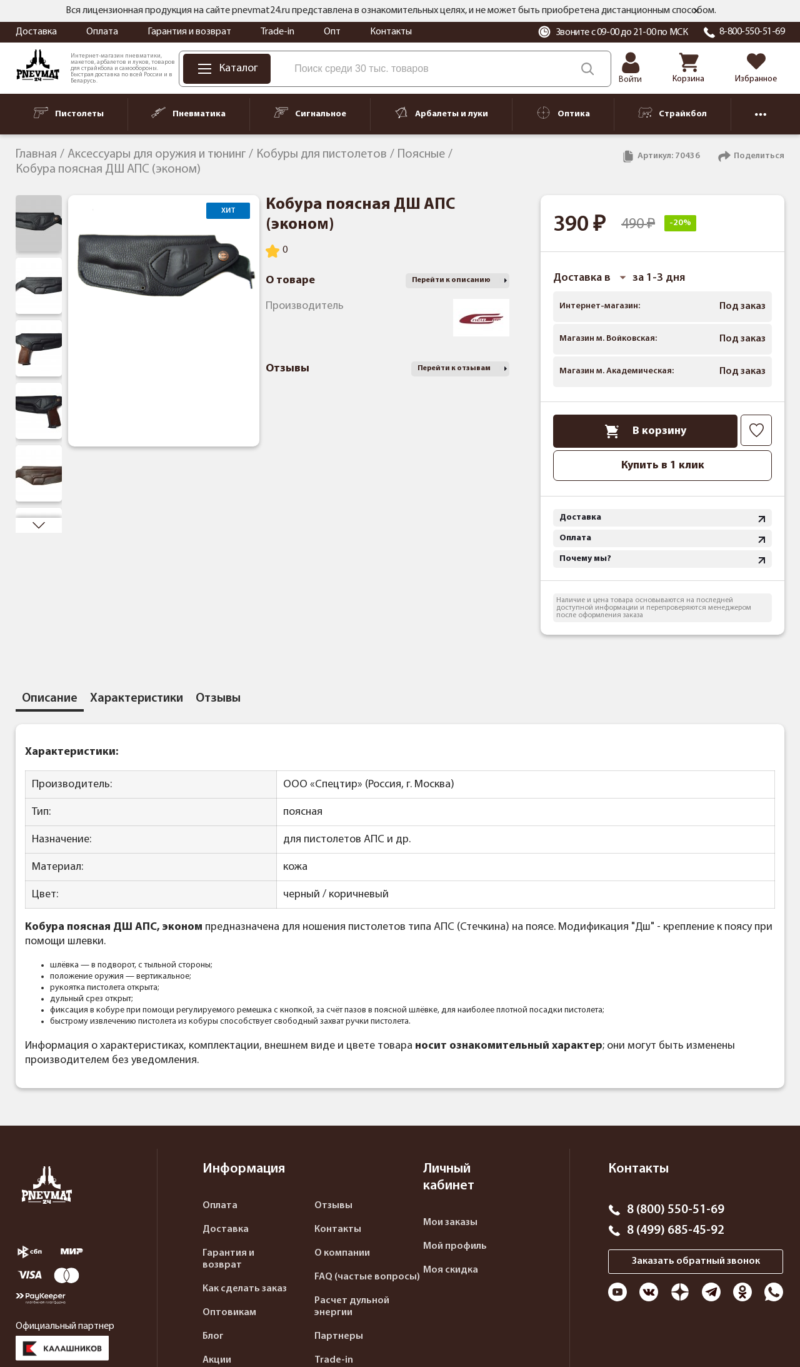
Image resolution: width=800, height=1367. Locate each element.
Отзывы (333, 1206)
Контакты (391, 32)
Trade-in (277, 32)
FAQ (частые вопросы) (367, 1277)
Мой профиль (455, 1246)
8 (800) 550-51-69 (675, 1210)
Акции (216, 1360)
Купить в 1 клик (662, 466)
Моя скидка (450, 1270)
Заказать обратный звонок (696, 1261)
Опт (332, 32)
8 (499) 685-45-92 (675, 1230)
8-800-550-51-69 (752, 32)
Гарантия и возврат (189, 32)
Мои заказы (450, 1223)
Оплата (102, 32)
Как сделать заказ (244, 1289)
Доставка (36, 32)
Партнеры (338, 1336)
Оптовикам (229, 1313)
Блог (213, 1336)
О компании (342, 1253)
